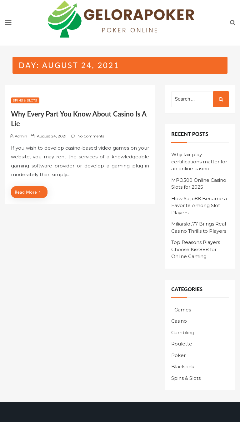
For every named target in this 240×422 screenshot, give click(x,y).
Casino (179, 321)
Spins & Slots (25, 100)
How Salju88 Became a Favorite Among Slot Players (199, 206)
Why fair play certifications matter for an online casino (199, 161)
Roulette (181, 344)
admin (21, 136)
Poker (178, 355)
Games (182, 310)
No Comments (91, 136)
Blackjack (182, 367)
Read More (28, 192)
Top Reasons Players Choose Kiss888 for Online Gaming (195, 249)
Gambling (182, 332)
